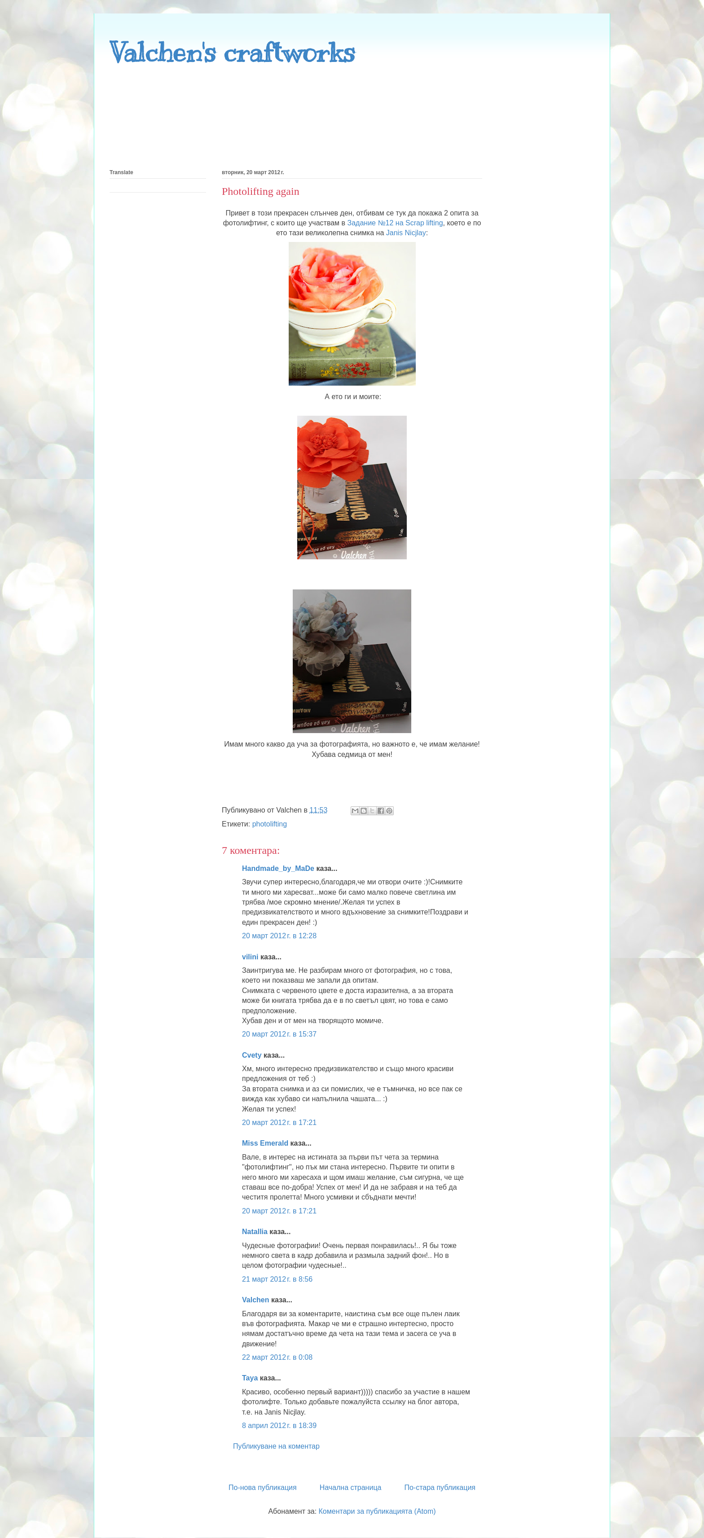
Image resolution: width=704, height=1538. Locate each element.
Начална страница (351, 1487)
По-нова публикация (263, 1487)
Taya (250, 1378)
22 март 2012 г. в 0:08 (277, 1357)
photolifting (269, 824)
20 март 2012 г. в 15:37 (279, 1034)
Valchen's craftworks (232, 52)
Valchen (255, 1300)
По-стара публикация (439, 1487)
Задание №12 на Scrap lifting (395, 223)
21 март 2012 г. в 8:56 (277, 1279)
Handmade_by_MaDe (278, 868)
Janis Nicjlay (406, 233)
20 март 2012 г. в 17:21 (279, 1122)
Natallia (255, 1231)
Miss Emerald (265, 1143)
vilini (250, 957)
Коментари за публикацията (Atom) (377, 1511)
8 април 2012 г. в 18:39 (279, 1425)
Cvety (252, 1055)
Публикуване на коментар (276, 1446)
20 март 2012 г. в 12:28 (279, 936)
